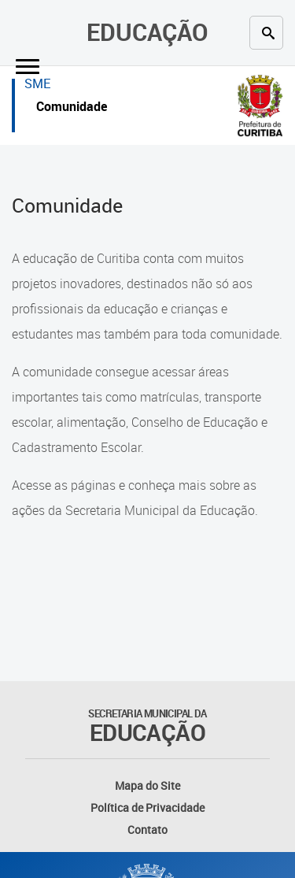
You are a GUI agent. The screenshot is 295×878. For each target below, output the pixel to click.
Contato (147, 829)
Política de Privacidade (147, 807)
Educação (147, 32)
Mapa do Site (147, 785)
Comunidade (71, 108)
